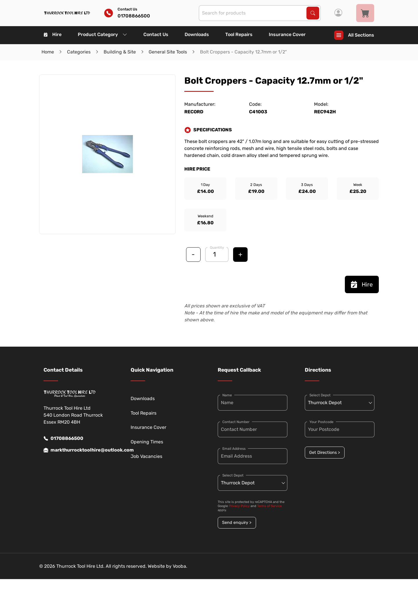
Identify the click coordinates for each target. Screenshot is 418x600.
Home (48, 52)
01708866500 (63, 438)
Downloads (197, 34)
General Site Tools (168, 52)
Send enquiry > (236, 522)
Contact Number (236, 422)
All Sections (354, 35)
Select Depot (233, 475)
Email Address (234, 449)
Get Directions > (324, 452)
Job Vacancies (146, 456)
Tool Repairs (239, 34)
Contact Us (155, 34)
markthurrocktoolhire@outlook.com (78, 450)
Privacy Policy (239, 506)
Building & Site (120, 52)
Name (227, 395)
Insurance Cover (287, 34)
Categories (79, 52)
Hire (53, 34)
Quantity (217, 248)
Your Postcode (321, 422)
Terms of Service (269, 506)
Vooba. (180, 566)
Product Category (102, 34)
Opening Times (147, 442)
